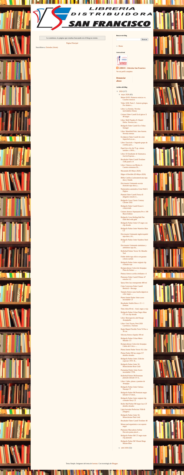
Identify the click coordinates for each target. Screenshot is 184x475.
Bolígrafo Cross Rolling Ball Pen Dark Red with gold (133, 218)
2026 (121, 91)
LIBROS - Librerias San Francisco (132, 68)
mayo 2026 (125, 95)
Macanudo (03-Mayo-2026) (131, 171)
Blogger (115, 464)
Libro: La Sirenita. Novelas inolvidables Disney (130, 110)
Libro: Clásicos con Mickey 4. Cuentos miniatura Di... (131, 166)
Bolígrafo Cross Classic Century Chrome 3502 (132, 201)
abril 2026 (125, 448)
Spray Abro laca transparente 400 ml (134, 283)
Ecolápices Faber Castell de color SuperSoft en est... (133, 138)
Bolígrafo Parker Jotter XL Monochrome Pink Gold (130, 416)
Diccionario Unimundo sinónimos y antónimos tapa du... (133, 246)
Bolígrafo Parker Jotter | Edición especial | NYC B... (132, 360)
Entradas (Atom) (52, 47)
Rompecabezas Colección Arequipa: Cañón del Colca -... (134, 345)
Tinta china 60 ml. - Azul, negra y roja (134, 309)
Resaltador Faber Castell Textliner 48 (134, 421)
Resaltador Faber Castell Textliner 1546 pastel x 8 (133, 161)
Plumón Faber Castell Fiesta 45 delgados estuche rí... (132, 196)
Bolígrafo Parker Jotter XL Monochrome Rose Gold (130, 365)
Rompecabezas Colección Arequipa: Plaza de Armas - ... (134, 269)
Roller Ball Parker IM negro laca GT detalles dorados (134, 405)
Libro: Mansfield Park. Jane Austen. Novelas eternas (134, 132)
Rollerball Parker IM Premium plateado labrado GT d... (132, 377)
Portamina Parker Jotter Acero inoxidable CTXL (131, 371)
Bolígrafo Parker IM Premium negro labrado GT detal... (134, 394)
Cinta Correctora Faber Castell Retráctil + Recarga (132, 287)
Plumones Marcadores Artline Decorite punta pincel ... (131, 431)
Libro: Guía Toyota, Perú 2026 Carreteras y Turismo (132, 325)
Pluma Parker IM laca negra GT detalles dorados (132, 354)
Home (121, 46)
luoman (95, 464)
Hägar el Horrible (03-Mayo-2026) (133, 174)
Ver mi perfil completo (124, 71)
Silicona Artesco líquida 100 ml (132, 335)
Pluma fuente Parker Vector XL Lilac (134, 350)
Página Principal (72, 43)
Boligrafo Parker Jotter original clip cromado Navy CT (133, 399)
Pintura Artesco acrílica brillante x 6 (134, 274)
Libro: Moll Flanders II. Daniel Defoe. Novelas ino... (132, 121)
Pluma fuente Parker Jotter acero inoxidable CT (132, 299)
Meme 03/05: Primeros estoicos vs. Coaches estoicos (133, 99)
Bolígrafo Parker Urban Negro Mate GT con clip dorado (134, 313)
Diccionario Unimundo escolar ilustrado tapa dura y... (132, 184)
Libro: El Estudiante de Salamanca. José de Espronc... (133, 155)
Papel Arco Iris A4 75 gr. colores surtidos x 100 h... (132, 149)
